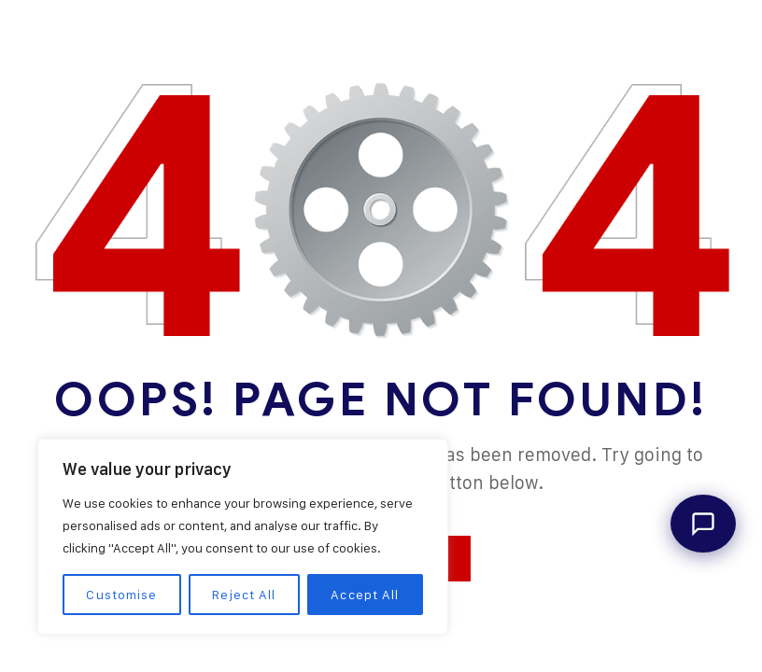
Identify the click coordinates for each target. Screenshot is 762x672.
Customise (121, 594)
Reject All (243, 594)
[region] (242, 537)
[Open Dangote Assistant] (703, 524)
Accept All (365, 594)
